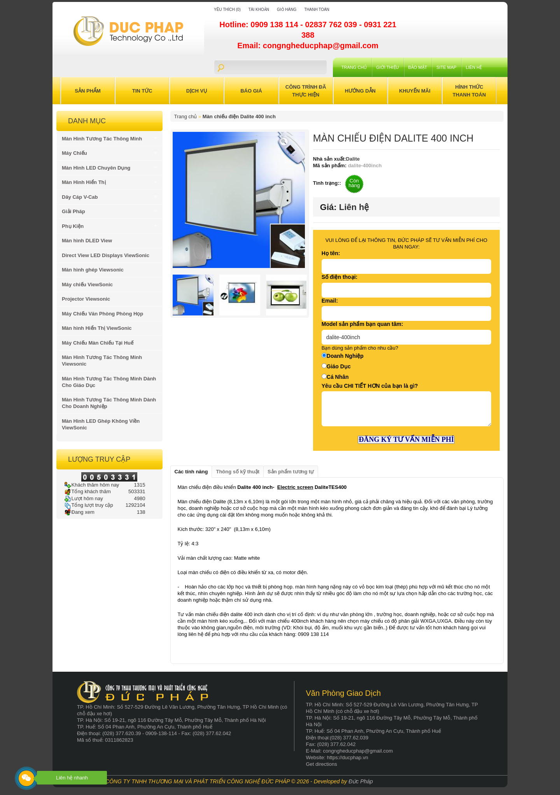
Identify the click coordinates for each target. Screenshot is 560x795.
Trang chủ (354, 67)
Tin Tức (142, 91)
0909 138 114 (275, 24)
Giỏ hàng (286, 9)
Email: (330, 301)
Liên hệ (474, 67)
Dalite (353, 159)
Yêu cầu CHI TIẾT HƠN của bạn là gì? (370, 386)
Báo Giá (251, 91)
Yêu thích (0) (227, 9)
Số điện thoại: (339, 277)
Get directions (321, 764)
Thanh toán (316, 9)
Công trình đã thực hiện (305, 91)
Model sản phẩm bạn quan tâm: (362, 324)
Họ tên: (331, 253)
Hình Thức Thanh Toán (469, 91)
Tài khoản (258, 9)
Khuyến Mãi (414, 91)
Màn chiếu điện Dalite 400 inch (239, 116)
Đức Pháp (360, 781)
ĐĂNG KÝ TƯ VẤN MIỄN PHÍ (406, 439)
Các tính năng (191, 472)
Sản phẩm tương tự (291, 472)
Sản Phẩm (88, 91)
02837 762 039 (332, 24)
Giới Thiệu (387, 67)
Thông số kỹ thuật (237, 472)
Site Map (446, 67)
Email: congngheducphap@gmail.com (307, 45)
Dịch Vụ (196, 91)
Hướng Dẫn (360, 91)
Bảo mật (417, 67)
